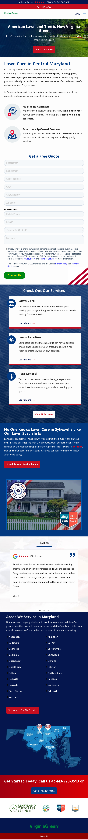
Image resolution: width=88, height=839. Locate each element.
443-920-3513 (67, 781)
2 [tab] (44, 610)
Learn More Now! (44, 49)
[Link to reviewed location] (44, 556)
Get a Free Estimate (44, 790)
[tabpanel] (44, 576)
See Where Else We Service (22, 710)
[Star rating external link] (44, 2)
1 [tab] (40, 610)
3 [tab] (48, 610)
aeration (77, 446)
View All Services (44, 414)
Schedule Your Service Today (22, 464)
